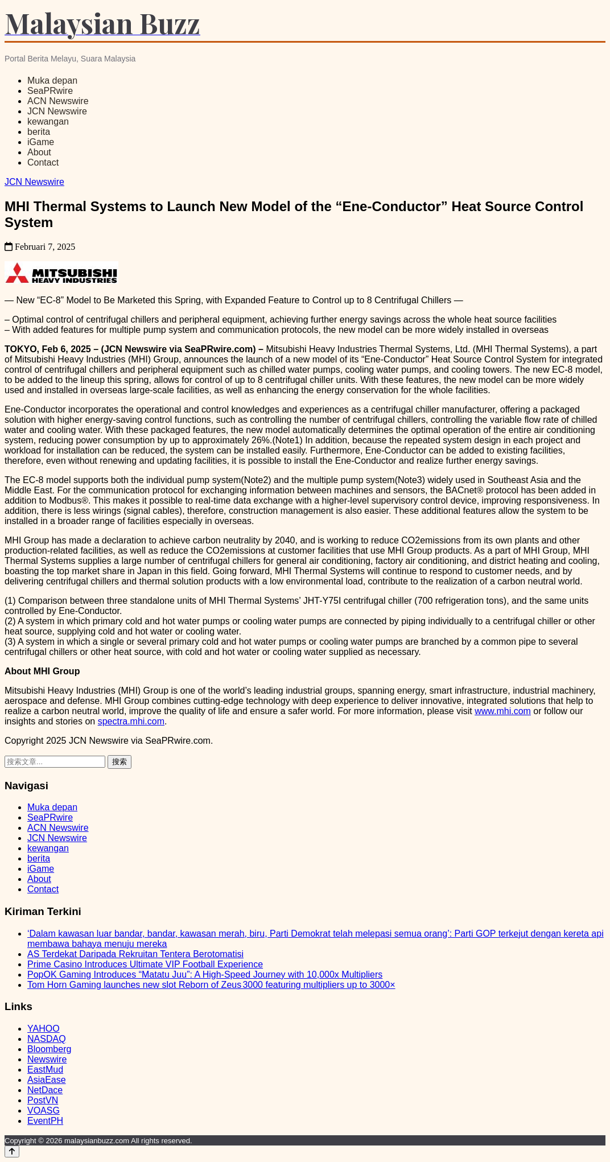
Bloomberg (49, 1049)
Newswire (47, 1059)
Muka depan (52, 80)
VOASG (43, 1110)
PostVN (42, 1100)
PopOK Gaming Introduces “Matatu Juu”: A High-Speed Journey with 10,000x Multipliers (204, 974)
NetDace (45, 1090)
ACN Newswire (58, 101)
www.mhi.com (503, 711)
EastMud (45, 1069)
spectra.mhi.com (131, 721)
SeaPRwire (50, 91)
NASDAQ (46, 1039)
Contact (43, 162)
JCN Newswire (57, 111)
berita (38, 132)
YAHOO (43, 1028)
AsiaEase (46, 1080)
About (39, 152)
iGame (40, 142)
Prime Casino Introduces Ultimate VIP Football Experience (145, 964)
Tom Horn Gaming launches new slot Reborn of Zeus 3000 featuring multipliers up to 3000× (211, 985)
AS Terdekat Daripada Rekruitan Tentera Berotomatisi (135, 954)
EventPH (45, 1121)
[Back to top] (12, 1151)
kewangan (48, 121)
